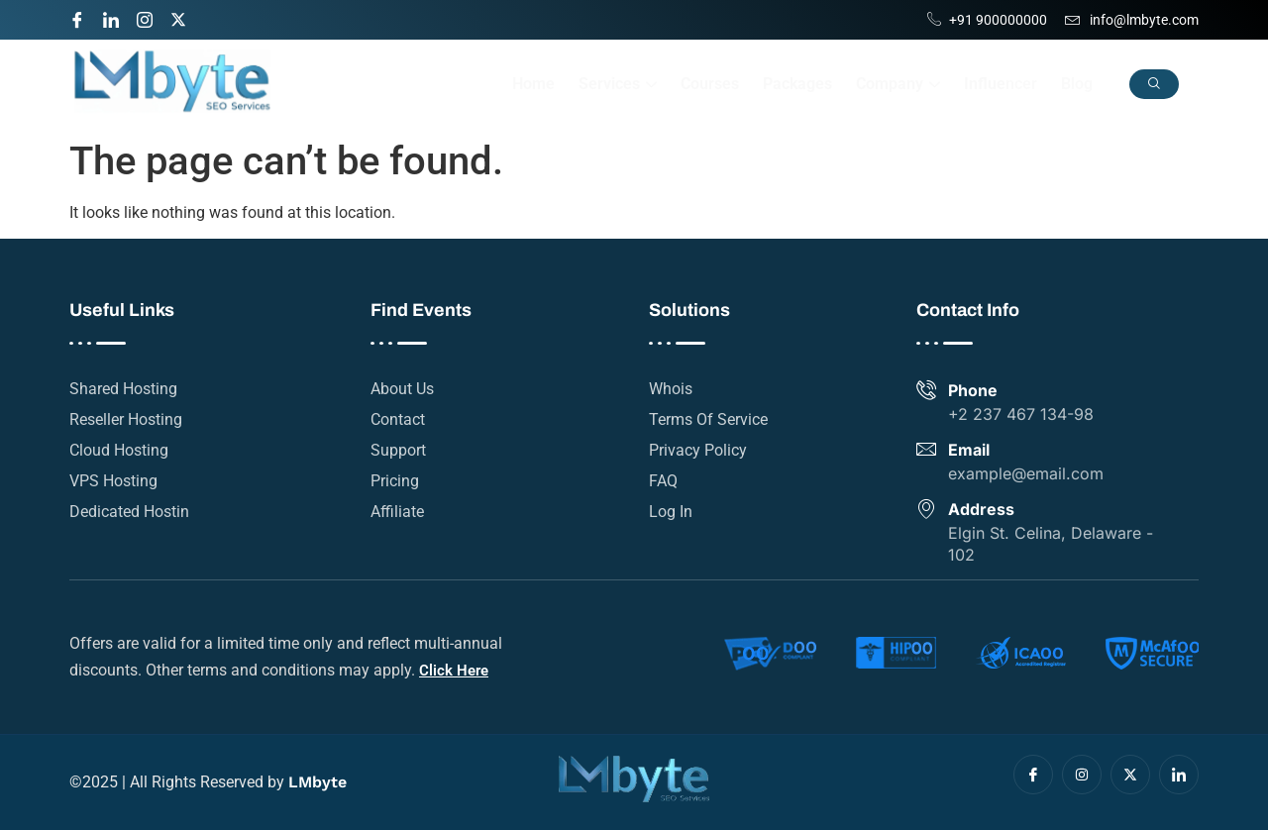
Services (618, 83)
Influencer (1000, 83)
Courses (710, 83)
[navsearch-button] (1154, 84)
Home (533, 83)
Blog (1077, 83)
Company (898, 83)
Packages (797, 83)
